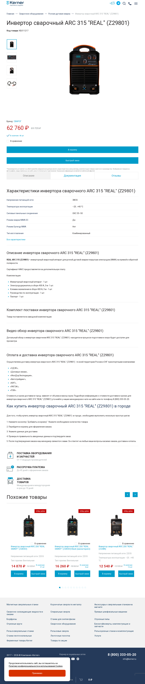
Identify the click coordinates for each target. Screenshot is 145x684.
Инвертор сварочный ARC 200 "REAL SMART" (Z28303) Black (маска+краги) (72, 547)
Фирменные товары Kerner (19, 640)
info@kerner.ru (129, 659)
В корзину (72, 150)
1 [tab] (60, 588)
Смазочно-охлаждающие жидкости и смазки (25, 613)
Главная (10, 14)
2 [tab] (63, 588)
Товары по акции (59, 640)
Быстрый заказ (72, 160)
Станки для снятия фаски (63, 619)
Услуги (97, 636)
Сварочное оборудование (31, 14)
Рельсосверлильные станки (20, 631)
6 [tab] (74, 588)
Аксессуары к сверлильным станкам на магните (113, 605)
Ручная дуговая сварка (59, 14)
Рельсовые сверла (60, 631)
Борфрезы (12, 619)
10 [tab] (86, 588)
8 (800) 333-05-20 (122, 654)
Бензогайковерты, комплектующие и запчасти (112, 625)
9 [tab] (83, 588)
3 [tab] (66, 588)
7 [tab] (77, 588)
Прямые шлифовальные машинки (110, 612)
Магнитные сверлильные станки (22, 604)
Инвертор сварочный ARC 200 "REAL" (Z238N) (116, 547)
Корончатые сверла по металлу (66, 604)
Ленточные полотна (60, 636)
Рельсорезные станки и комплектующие (114, 631)
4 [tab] (69, 588)
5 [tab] (72, 588)
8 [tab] (80, 588)
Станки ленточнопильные (19, 636)
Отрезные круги (14, 624)
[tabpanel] (29, 543)
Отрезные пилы (102, 619)
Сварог (17, 121)
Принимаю (37, 673)
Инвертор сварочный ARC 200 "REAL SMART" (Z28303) (28, 547)
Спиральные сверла (60, 612)
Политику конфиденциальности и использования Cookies (36, 666)
